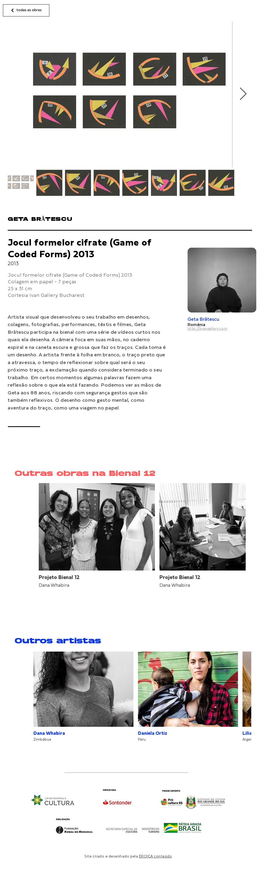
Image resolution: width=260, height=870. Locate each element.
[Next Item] (243, 94)
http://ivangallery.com (207, 329)
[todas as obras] (26, 10)
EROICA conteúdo (155, 856)
